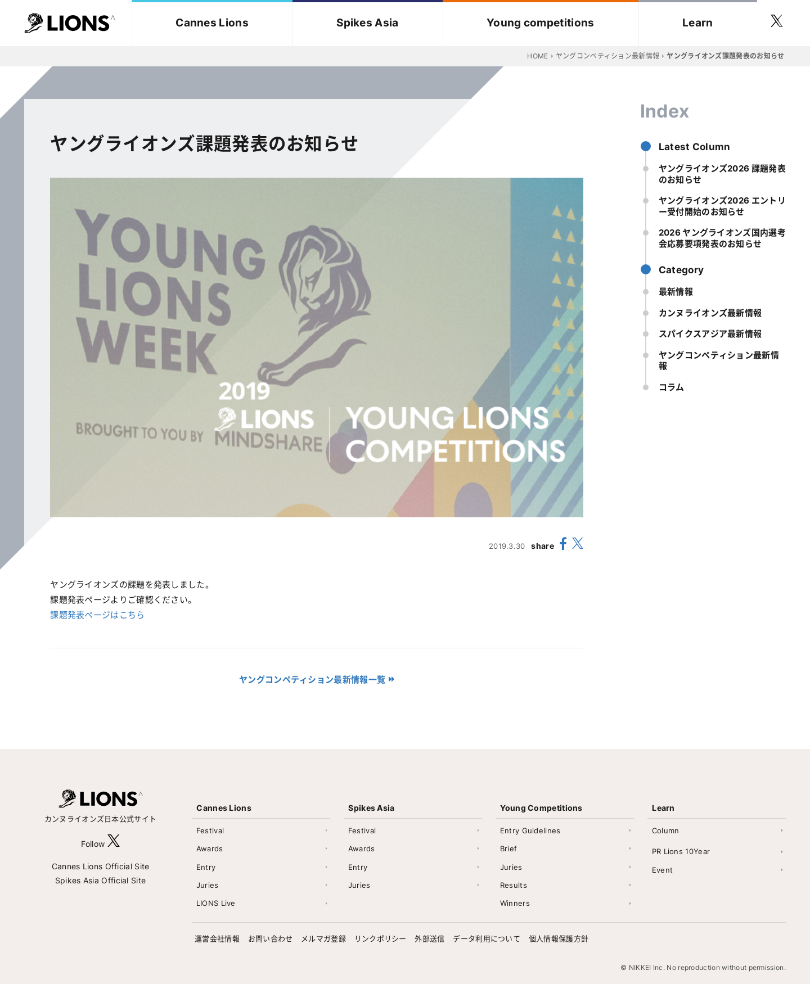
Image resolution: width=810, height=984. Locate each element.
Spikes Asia (367, 22)
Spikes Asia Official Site (100, 880)
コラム (672, 387)
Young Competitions (541, 808)
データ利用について (486, 938)
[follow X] (113, 843)
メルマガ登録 (323, 938)
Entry (206, 867)
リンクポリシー (380, 938)
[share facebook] (563, 545)
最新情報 (676, 291)
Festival (210, 830)
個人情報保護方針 (558, 938)
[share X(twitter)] (577, 545)
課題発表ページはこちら (97, 615)
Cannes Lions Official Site (101, 866)
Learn (697, 22)
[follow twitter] (777, 23)
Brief (509, 848)
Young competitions (540, 22)
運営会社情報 (217, 938)
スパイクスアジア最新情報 (710, 333)
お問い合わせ (270, 938)
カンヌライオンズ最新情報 (710, 313)
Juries (207, 885)
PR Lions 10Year (681, 851)
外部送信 (429, 938)
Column (666, 830)
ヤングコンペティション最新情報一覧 (312, 679)
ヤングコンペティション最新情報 (719, 361)
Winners (515, 903)
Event (662, 869)
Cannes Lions (212, 22)
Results (513, 885)
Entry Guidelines (530, 830)
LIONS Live (216, 903)
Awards (209, 848)
